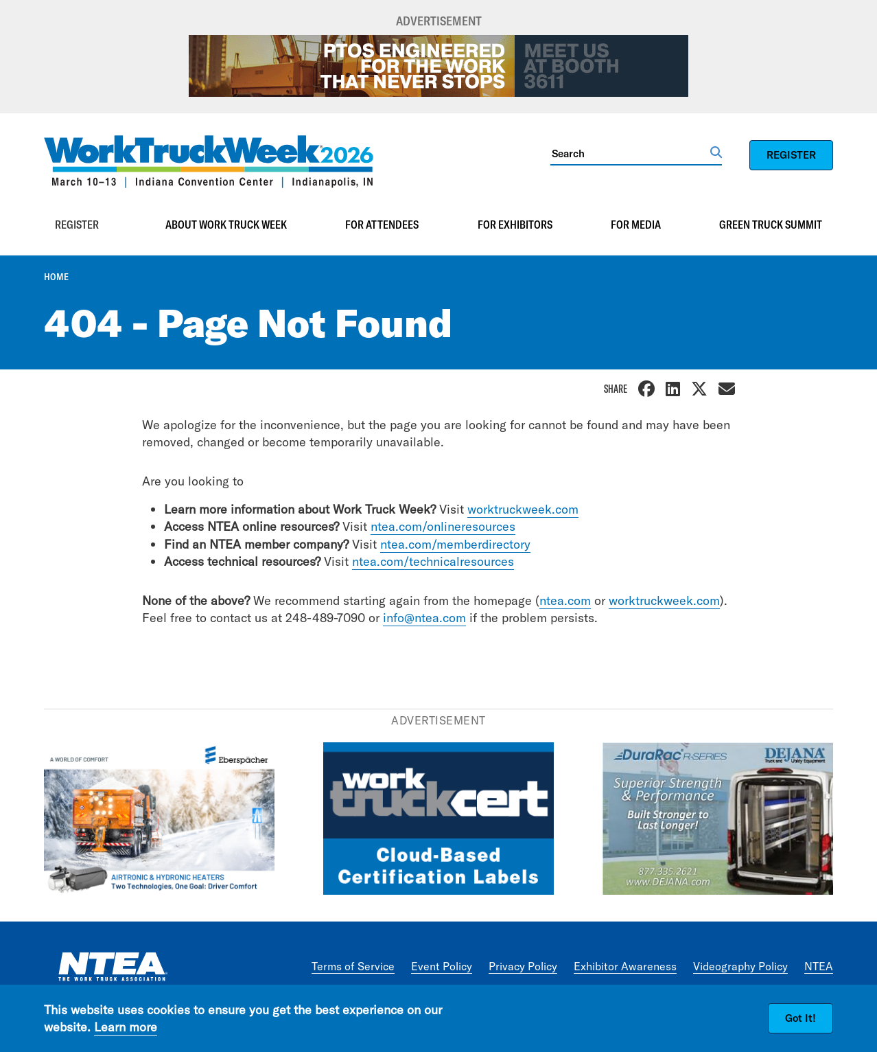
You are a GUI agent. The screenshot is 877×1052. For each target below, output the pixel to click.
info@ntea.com (424, 618)
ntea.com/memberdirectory (455, 544)
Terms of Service (353, 966)
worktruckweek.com (522, 509)
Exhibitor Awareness (625, 966)
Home (56, 277)
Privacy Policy (523, 966)
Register (77, 224)
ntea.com (565, 600)
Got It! (800, 1018)
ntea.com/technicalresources (433, 561)
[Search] (630, 153)
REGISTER (791, 154)
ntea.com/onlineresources (443, 526)
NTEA (818, 966)
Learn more (125, 1027)
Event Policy (441, 966)
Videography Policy (740, 966)
